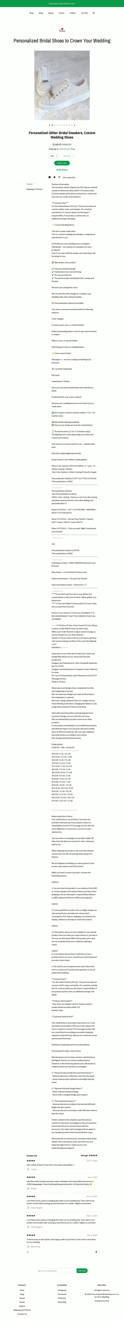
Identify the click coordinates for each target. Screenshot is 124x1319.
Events (61, 13)
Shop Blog (62, 1302)
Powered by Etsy (102, 1301)
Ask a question (69, 177)
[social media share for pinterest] (59, 177)
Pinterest (62, 1298)
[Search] (94, 13)
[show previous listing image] (49, 125)
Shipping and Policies (22, 1310)
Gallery (73, 13)
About (51, 13)
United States (64, 149)
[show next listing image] (74, 125)
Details (30, 184)
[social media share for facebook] (50, 177)
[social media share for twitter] (54, 177)
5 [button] (62, 125)
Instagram (62, 1290)
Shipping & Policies (34, 189)
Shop (32, 13)
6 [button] (64, 125)
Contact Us (22, 1314)
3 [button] (57, 125)
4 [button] (59, 125)
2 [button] (54, 125)
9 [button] (71, 125)
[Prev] (28, 1252)
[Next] (96, 1252)
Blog (41, 13)
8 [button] (69, 125)
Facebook (62, 1294)
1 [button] (52, 125)
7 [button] (66, 125)
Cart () (84, 13)
